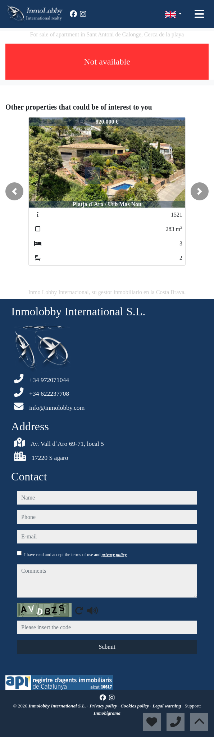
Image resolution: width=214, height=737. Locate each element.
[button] (14, 191)
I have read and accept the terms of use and (75, 554)
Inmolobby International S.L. (57, 706)
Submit (107, 647)
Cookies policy (135, 706)
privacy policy (114, 554)
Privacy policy (104, 706)
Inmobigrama (107, 713)
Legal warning (167, 706)
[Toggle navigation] (199, 14)
